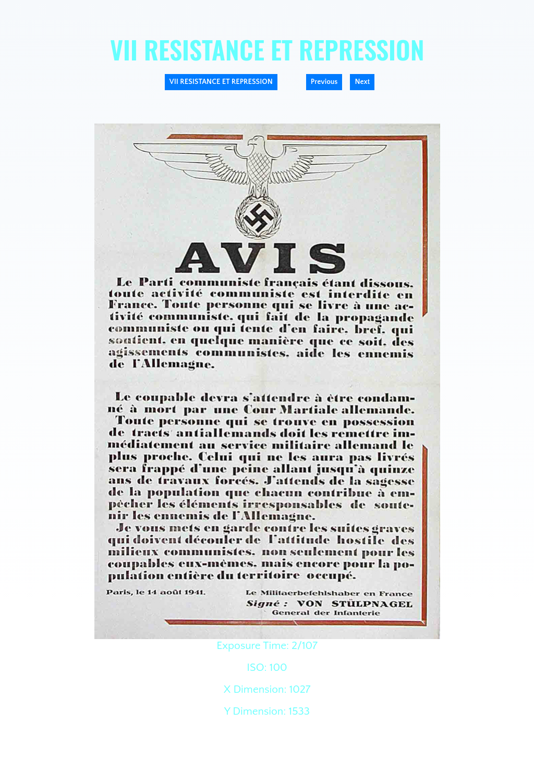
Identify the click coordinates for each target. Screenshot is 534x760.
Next (362, 82)
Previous (324, 82)
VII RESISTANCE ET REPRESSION (221, 82)
